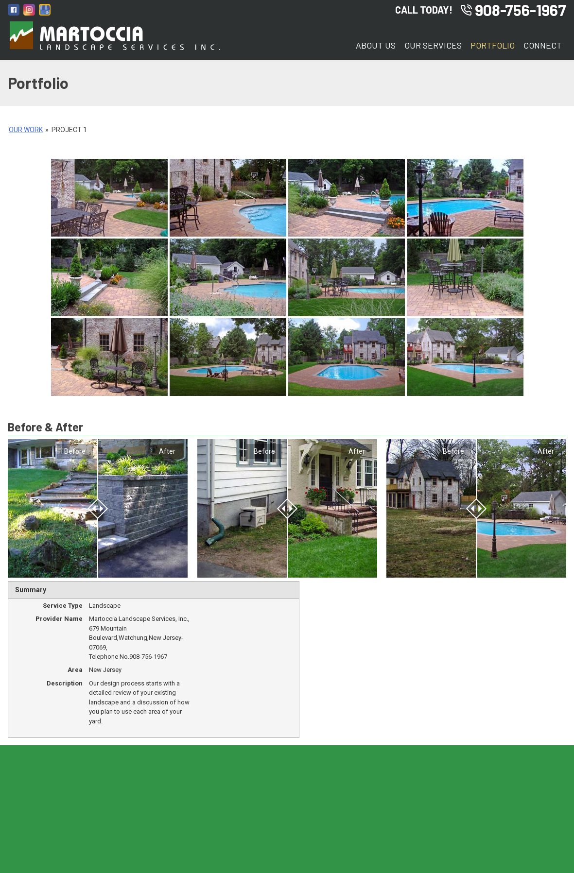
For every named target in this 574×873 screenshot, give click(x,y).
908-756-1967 (513, 9)
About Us (376, 45)
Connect (542, 45)
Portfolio (492, 45)
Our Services (433, 45)
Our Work (26, 130)
